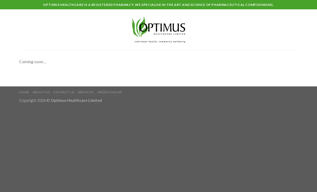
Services (86, 92)
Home (24, 92)
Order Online (109, 92)
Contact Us (64, 92)
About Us (41, 92)
